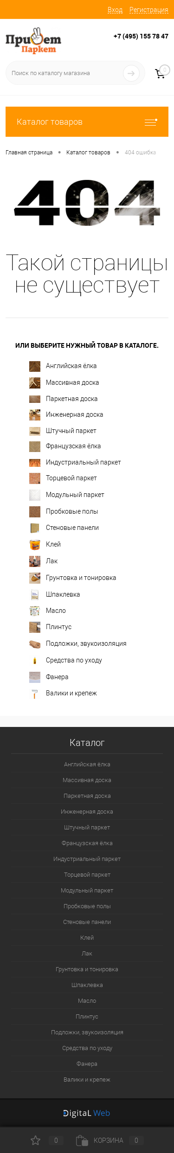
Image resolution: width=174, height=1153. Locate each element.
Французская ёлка (65, 446)
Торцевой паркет (63, 478)
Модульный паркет (66, 495)
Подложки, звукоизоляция (78, 644)
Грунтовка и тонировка (72, 578)
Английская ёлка (63, 366)
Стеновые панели (64, 528)
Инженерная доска (66, 414)
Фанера (49, 677)
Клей (45, 544)
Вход (115, 9)
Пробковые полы (63, 511)
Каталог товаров (87, 122)
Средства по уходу (65, 660)
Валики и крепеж (63, 694)
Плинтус (50, 627)
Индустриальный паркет (75, 463)
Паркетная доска (63, 399)
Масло (47, 611)
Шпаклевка (54, 594)
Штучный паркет (63, 431)
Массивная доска (64, 383)
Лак (43, 561)
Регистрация (148, 9)
